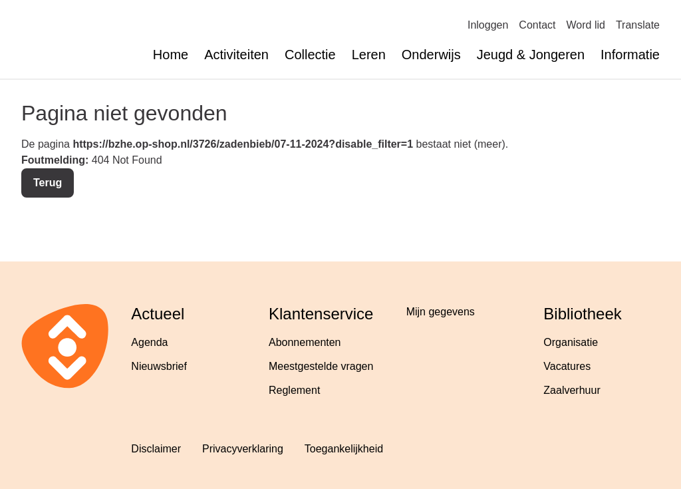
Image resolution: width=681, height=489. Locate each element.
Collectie (310, 54)
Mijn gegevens (440, 311)
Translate (638, 25)
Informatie (630, 54)
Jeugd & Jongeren (531, 54)
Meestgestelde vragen (321, 366)
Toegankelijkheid (344, 448)
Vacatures (567, 366)
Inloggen (488, 25)
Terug (47, 182)
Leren (369, 54)
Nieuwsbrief (159, 366)
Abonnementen (305, 342)
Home (170, 54)
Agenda (149, 342)
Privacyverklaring (242, 448)
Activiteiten (236, 54)
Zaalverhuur (571, 390)
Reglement (294, 390)
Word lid (586, 25)
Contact (537, 25)
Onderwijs (431, 54)
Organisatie (570, 342)
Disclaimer (156, 448)
